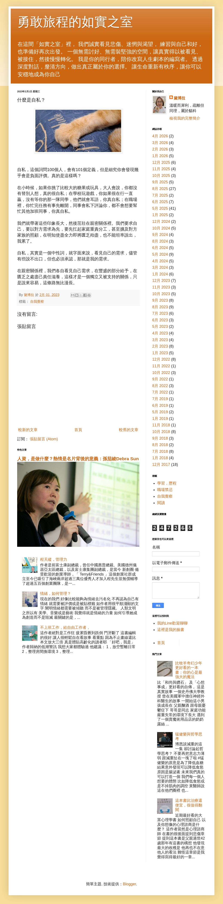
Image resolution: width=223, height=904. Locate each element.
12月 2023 (161, 280)
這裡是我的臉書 (170, 629)
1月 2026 (160, 156)
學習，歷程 (166, 483)
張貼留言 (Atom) (44, 439)
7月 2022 (160, 392)
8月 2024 (160, 241)
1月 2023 (160, 353)
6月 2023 (160, 320)
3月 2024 (160, 267)
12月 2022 (161, 359)
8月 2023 (160, 307)
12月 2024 (161, 221)
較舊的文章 (128, 430)
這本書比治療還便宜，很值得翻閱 (188, 805)
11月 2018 (161, 425)
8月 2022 (160, 386)
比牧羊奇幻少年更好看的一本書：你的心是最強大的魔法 (188, 670)
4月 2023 (160, 333)
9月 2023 (160, 300)
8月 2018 (160, 445)
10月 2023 (161, 294)
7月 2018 (160, 451)
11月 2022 (161, 366)
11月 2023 (161, 287)
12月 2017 (161, 464)
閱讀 (161, 503)
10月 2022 (161, 373)
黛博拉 (179, 98)
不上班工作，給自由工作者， (65, 627)
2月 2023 (160, 346)
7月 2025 (160, 195)
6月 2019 (160, 405)
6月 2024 (160, 248)
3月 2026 (160, 143)
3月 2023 (160, 340)
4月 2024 (160, 261)
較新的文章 (28, 430)
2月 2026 (160, 149)
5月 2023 (160, 326)
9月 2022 (160, 379)
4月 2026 (160, 136)
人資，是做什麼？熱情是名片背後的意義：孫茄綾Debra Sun (78, 458)
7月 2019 (160, 399)
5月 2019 (160, 412)
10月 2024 (161, 228)
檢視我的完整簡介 (184, 118)
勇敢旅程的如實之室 (75, 22)
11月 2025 (161, 169)
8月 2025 (160, 189)
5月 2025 (160, 208)
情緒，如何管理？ (55, 593)
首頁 (78, 430)
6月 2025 (160, 202)
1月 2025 (160, 215)
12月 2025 (161, 162)
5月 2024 (160, 254)
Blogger (129, 884)
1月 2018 (160, 458)
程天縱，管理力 (53, 559)
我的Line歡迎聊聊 (172, 623)
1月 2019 (160, 418)
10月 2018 (161, 432)
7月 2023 (160, 313)
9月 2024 (160, 234)
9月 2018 (160, 438)
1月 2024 (160, 274)
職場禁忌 (165, 490)
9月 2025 (160, 182)
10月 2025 (161, 175)
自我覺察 (37, 301)
